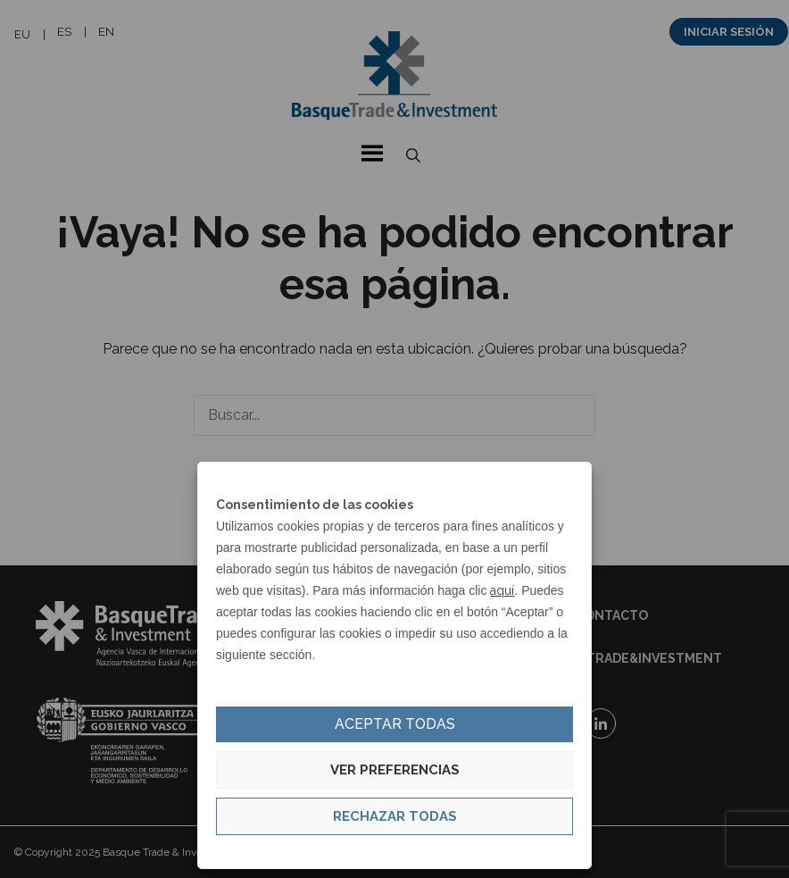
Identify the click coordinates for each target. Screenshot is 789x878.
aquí (502, 590)
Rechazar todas (395, 816)
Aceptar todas (395, 723)
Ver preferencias (395, 770)
